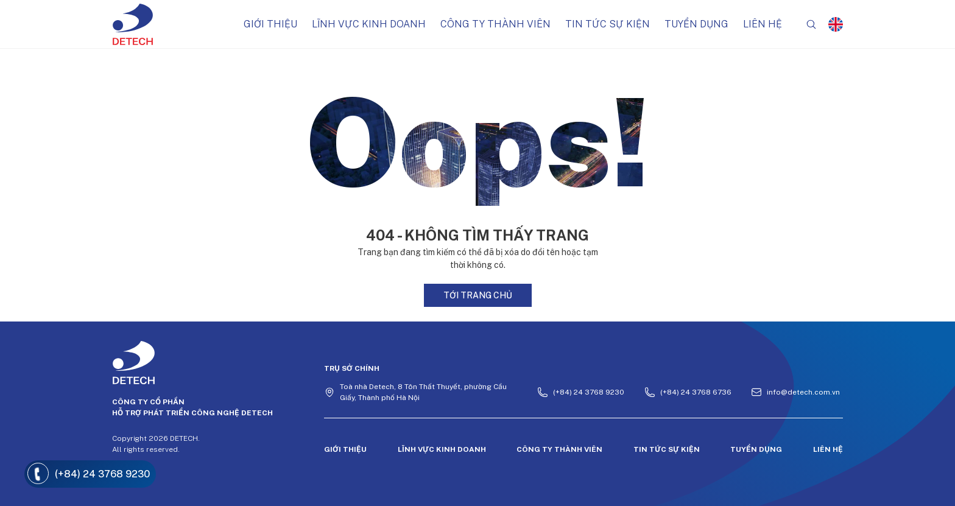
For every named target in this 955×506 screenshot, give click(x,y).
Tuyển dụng (696, 24)
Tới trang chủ (477, 295)
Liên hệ (762, 24)
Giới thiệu (270, 24)
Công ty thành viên (495, 24)
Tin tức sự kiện (607, 24)
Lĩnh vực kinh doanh (369, 24)
